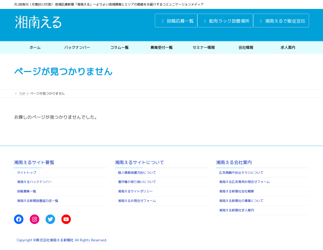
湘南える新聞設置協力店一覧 (37, 200)
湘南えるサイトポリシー (135, 191)
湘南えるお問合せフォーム (137, 200)
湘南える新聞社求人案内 (236, 210)
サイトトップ (26, 172)
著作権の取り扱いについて (137, 182)
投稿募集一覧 (26, 191)
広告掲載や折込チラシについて (241, 172)
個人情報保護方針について (137, 172)
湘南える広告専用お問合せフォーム (244, 182)
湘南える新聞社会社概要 (236, 191)
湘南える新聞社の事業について (241, 200)
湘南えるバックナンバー (34, 182)
